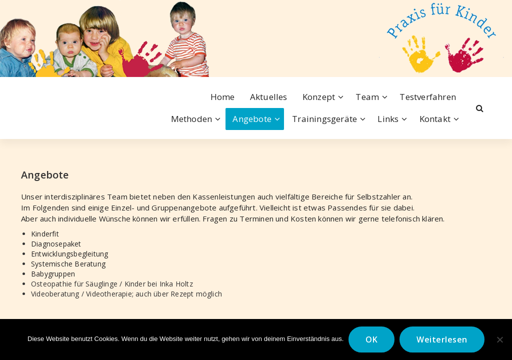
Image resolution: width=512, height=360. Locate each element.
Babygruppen (53, 273)
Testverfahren (428, 96)
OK (372, 339)
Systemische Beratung (68, 263)
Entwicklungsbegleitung (69, 253)
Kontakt (435, 118)
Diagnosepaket (56, 243)
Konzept (318, 96)
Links (388, 118)
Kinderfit (45, 233)
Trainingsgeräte (324, 118)
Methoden (191, 118)
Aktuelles (269, 96)
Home (222, 96)
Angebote (252, 118)
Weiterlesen (442, 339)
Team (367, 96)
